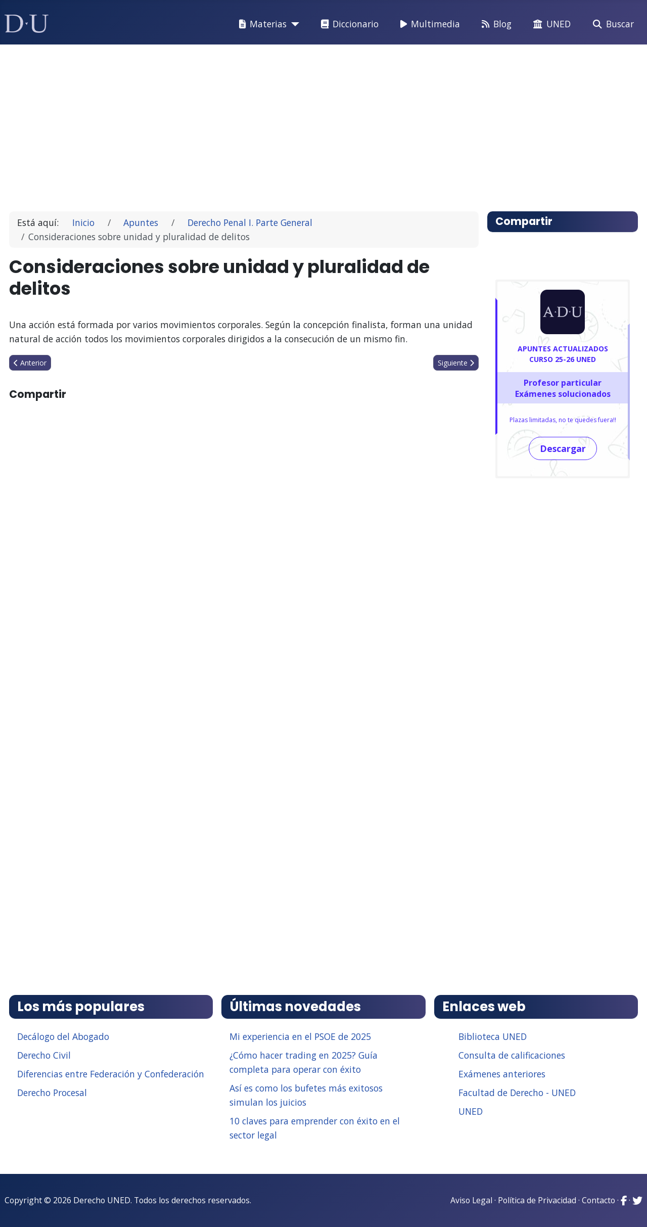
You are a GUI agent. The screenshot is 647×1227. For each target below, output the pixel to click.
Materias (261, 24)
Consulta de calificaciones (511, 1055)
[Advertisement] (320, 123)
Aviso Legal (471, 1200)
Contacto (598, 1200)
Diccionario (348, 24)
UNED (550, 24)
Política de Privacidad (537, 1200)
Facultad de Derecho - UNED (517, 1092)
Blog (495, 24)
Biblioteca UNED (492, 1036)
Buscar (611, 24)
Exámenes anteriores (501, 1074)
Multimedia (428, 24)
